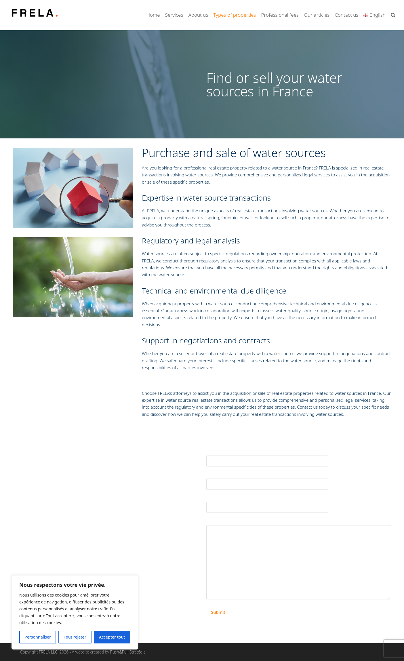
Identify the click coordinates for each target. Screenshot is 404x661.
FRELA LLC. (48, 652)
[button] (393, 15)
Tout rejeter (75, 637)
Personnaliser (37, 637)
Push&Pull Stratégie (128, 652)
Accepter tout (112, 637)
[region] (75, 612)
